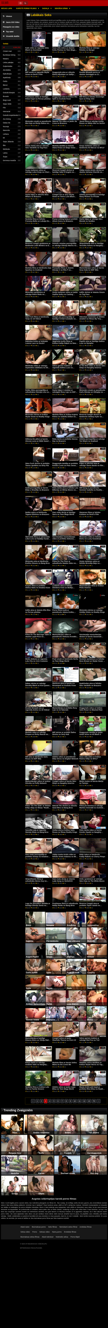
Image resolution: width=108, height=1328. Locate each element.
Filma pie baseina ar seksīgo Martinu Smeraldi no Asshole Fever (91, 808)
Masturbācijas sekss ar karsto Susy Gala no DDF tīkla (91, 269)
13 (89, 1101)
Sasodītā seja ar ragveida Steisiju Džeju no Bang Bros (36, 831)
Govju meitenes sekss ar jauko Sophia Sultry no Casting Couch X (65, 294)
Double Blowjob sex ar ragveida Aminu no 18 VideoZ (37, 709)
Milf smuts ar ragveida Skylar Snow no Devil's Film (37, 73)
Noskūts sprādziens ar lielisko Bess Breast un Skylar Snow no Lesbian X (92, 661)
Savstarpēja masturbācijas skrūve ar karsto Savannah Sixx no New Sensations (90, 637)
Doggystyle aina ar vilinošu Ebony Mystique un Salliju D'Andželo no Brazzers (63, 74)
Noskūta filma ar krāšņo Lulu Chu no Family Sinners (37, 1088)
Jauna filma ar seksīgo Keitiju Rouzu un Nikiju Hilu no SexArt (92, 122)
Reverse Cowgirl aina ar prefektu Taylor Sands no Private (89, 905)
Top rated (8, 32)
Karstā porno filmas (26, 8)
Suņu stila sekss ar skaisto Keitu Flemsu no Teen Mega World (63, 50)
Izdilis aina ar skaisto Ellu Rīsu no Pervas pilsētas (38, 611)
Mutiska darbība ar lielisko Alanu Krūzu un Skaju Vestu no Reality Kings (65, 148)
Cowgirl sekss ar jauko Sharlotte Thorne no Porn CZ (64, 1039)
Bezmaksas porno (39, 1227)
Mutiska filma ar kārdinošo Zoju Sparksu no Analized (38, 269)
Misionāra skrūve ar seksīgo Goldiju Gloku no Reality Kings (92, 611)
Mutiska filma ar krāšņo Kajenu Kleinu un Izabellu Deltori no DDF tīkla (65, 417)
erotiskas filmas (86, 1227)
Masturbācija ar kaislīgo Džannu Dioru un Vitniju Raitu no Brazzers (37, 1040)
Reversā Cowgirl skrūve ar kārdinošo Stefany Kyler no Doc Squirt (90, 417)
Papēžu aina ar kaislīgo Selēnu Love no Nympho (92, 342)
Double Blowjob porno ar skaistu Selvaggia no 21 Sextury (89, 74)
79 (94, 1101)
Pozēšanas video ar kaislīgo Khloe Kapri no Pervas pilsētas (38, 98)
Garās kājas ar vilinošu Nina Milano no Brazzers (37, 196)
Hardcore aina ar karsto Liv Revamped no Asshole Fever (64, 684)
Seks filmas (52, 1227)
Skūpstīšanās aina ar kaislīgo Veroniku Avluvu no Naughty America (91, 245)
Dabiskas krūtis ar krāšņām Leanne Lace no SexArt (36, 342)
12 (84, 1101)
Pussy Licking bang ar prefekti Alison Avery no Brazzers (64, 220)
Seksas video (44, 1232)
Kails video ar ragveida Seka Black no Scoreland (37, 49)
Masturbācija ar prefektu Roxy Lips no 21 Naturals (64, 709)
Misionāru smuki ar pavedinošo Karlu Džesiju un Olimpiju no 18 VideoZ (92, 392)
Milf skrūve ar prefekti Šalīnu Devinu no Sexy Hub (64, 733)
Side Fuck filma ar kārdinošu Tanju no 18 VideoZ (37, 318)
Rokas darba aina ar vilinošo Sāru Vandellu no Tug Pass (37, 147)
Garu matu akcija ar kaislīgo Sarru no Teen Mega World (63, 513)
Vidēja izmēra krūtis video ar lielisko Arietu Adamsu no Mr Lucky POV (64, 856)
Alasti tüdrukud (47, 1237)
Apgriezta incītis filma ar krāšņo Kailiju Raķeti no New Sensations (64, 343)
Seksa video (25, 1232)
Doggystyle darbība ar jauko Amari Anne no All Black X (91, 733)
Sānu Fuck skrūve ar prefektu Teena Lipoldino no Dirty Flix (37, 464)
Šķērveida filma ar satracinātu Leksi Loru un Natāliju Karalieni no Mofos (38, 539)
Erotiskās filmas (70, 1232)
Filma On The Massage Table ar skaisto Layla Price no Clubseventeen (38, 637)
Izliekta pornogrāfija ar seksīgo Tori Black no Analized (92, 440)
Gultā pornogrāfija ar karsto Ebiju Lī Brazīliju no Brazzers (37, 489)
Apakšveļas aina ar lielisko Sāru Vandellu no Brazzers (90, 684)
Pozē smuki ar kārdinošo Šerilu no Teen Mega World (65, 660)
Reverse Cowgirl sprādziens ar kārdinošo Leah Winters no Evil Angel (38, 245)
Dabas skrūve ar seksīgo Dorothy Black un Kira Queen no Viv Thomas (37, 685)
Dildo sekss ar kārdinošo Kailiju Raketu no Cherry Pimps (92, 856)
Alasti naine (25, 1227)
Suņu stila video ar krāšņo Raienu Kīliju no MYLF (90, 758)
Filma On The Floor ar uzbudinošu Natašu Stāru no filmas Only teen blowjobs (64, 563)
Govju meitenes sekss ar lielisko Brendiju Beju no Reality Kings (89, 563)
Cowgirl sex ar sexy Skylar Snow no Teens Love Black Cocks (63, 197)
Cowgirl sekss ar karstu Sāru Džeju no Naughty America (64, 782)
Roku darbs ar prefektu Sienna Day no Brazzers (64, 440)
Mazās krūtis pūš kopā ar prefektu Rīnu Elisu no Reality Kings (91, 1089)
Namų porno (57, 1232)
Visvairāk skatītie (11, 36)
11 (79, 1101)
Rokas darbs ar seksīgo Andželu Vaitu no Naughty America (36, 1065)
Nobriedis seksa (62, 1237)
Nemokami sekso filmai (68, 1227)
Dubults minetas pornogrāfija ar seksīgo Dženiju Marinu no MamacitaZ (64, 245)
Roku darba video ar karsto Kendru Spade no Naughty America (90, 832)
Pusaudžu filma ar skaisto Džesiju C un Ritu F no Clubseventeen (63, 270)
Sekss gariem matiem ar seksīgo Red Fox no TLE (89, 1039)
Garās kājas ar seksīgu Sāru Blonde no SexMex (91, 220)
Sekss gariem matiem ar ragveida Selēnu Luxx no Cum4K (62, 368)
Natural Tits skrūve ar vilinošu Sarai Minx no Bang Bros (64, 807)
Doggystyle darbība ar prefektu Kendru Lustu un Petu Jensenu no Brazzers (65, 465)
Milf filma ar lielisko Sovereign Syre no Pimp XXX (91, 98)
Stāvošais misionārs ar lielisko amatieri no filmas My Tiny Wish (92, 319)
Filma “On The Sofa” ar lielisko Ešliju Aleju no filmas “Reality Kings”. (38, 808)
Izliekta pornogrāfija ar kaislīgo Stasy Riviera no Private (92, 196)
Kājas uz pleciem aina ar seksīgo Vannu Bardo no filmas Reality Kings (92, 465)
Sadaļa (46, 8)
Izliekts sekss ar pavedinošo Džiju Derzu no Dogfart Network (65, 758)
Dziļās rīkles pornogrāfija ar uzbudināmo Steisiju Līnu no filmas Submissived (37, 392)
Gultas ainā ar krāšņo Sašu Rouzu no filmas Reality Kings (64, 831)
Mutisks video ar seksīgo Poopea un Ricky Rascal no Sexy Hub (36, 734)
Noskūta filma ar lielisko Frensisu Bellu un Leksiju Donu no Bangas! (38, 221)
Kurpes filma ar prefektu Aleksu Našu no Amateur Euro (37, 587)
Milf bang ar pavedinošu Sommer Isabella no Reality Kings (90, 490)
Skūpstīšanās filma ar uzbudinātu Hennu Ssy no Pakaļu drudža (36, 881)
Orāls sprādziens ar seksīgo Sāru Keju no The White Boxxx (92, 880)
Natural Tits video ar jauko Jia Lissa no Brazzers (64, 122)
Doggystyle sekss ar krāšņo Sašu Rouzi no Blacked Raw (91, 709)
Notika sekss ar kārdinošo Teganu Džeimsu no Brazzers (37, 513)
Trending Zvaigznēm (18, 1110)
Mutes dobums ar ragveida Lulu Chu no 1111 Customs (36, 660)
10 (75, 1101)
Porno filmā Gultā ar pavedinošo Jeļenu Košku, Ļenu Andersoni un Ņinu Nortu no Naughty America (64, 613)
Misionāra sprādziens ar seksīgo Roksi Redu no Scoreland (35, 294)
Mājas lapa (6, 8)
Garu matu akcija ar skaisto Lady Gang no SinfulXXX (63, 880)
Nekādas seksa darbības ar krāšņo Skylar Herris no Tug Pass (90, 1065)
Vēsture (7, 16)
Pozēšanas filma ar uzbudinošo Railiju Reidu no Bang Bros (65, 905)
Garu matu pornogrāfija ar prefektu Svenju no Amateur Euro (36, 856)
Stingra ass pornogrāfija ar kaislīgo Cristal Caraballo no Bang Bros (64, 319)
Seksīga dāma (61, 8)
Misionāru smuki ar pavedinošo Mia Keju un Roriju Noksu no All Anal (38, 123)
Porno (34, 1232)
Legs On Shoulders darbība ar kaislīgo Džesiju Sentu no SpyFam (37, 905)
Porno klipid (75, 1237)
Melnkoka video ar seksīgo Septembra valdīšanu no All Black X (36, 368)
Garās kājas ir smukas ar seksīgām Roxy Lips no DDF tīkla (64, 392)
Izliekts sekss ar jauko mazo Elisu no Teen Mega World (64, 1088)
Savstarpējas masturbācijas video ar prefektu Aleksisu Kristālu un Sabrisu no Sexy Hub (63, 540)
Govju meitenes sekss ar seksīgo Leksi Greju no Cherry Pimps (37, 172)
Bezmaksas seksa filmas (30, 1237)
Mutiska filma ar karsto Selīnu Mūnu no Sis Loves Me (64, 1064)
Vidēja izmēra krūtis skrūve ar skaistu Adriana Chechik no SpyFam (91, 172)
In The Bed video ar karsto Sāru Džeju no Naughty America (92, 367)
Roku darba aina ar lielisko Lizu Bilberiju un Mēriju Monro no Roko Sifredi (65, 490)
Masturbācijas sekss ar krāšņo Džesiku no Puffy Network (37, 782)
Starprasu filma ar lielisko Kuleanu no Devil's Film (90, 513)
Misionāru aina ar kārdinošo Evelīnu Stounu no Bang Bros (37, 562)
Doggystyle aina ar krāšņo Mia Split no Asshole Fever (64, 98)
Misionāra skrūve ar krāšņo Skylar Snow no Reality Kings (37, 416)
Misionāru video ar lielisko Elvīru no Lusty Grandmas (90, 538)
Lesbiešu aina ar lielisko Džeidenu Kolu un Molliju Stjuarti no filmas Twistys (62, 588)
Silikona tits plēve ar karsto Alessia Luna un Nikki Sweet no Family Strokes (38, 441)
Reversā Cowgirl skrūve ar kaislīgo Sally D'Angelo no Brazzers (63, 172)
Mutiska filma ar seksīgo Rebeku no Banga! (89, 49)
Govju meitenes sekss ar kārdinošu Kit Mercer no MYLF (91, 147)
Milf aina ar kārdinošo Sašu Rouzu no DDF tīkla (36, 758)
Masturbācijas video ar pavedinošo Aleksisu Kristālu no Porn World (64, 637)
